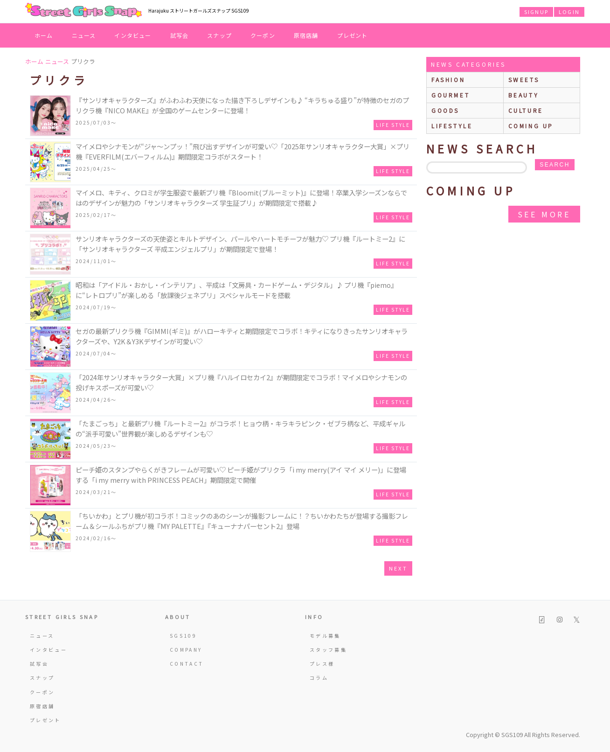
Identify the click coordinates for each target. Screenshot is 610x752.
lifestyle (451, 126)
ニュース (84, 35)
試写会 (179, 35)
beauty (523, 95)
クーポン (262, 35)
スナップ (219, 35)
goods (445, 110)
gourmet (450, 95)
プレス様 (322, 663)
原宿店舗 (306, 35)
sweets (524, 80)
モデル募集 (325, 635)
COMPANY (186, 649)
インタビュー (132, 35)
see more (544, 214)
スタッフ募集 (328, 649)
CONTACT (187, 663)
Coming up (531, 126)
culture (525, 110)
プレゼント (352, 35)
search (554, 164)
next (398, 568)
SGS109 (183, 635)
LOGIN (569, 11)
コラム (319, 677)
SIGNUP (536, 11)
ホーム (44, 35)
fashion (448, 80)
